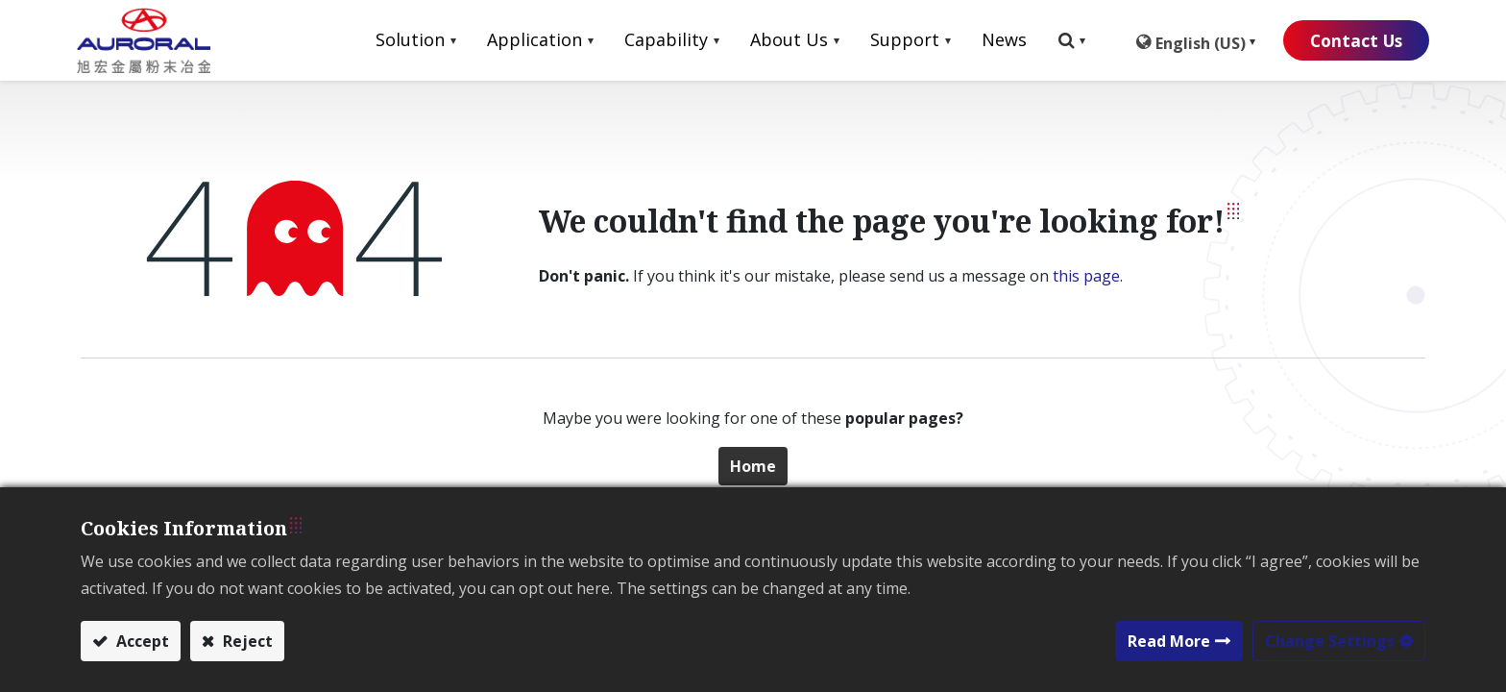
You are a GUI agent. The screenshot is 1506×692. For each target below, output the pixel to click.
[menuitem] (992, 40)
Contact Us (1348, 40)
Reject (246, 641)
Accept (140, 641)
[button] (1060, 40)
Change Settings (1330, 641)
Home (753, 466)
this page (1086, 275)
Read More (1169, 641)
